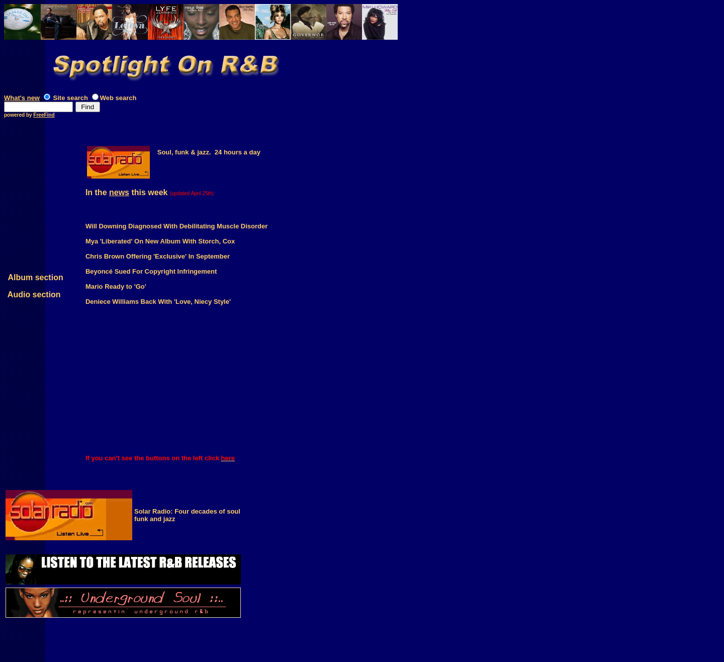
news (119, 192)
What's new (22, 98)
